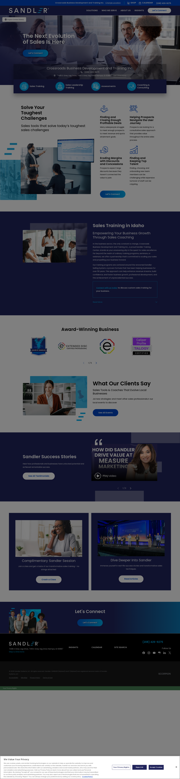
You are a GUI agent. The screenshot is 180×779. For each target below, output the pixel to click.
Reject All (139, 767)
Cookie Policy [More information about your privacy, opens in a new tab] (87, 777)
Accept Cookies (156, 767)
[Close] (176, 767)
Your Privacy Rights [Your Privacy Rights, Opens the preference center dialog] (121, 767)
